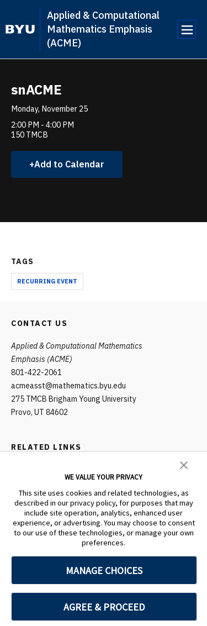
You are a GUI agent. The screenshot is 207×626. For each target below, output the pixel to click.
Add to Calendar (69, 164)
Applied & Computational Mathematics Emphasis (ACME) (103, 29)
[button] (184, 464)
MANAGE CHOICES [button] (104, 570)
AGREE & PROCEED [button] (104, 607)
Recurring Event (47, 281)
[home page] (20, 29)
